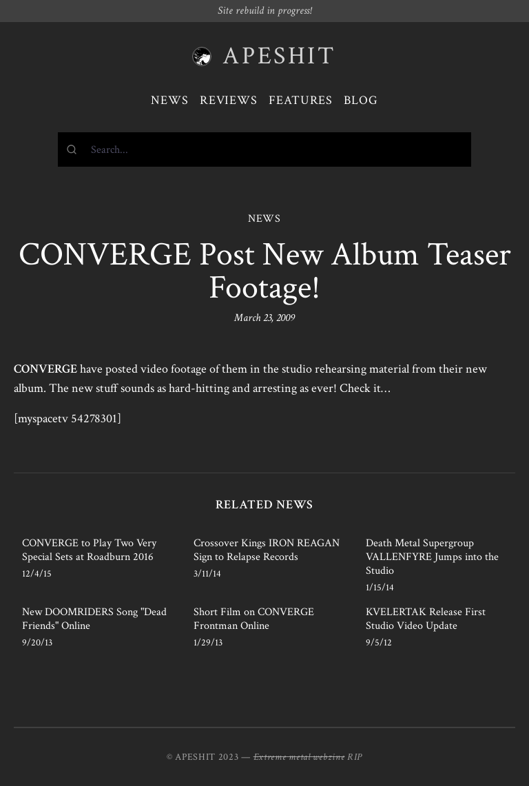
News (170, 100)
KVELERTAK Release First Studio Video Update (426, 619)
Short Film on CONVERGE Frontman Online (254, 619)
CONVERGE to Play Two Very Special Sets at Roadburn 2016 (89, 550)
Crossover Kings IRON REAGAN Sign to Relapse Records (267, 550)
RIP (354, 757)
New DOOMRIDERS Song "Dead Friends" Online (94, 619)
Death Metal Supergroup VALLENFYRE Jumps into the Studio (432, 557)
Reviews (229, 100)
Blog (361, 100)
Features (301, 100)
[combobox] (264, 149)
